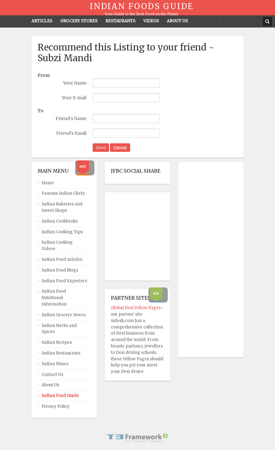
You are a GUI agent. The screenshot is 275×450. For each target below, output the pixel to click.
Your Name (74, 83)
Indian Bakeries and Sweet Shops (62, 207)
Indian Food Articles (62, 259)
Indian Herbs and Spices (59, 329)
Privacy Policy (56, 406)
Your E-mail (74, 97)
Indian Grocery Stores (64, 314)
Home (48, 183)
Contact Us (52, 374)
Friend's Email (71, 133)
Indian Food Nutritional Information (54, 298)
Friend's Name (71, 118)
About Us (50, 385)
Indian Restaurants (61, 353)
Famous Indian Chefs (63, 193)
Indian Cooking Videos (57, 245)
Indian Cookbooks (60, 221)
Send (101, 147)
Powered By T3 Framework (137, 438)
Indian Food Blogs (60, 270)
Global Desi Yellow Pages (136, 307)
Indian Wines (55, 363)
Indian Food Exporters (64, 280)
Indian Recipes (57, 342)
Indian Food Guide (60, 395)
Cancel (120, 147)
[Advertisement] (208, 260)
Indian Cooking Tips (62, 231)
